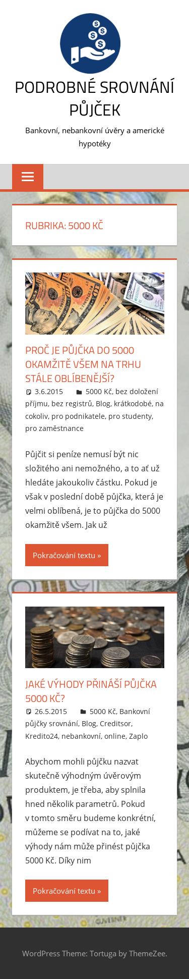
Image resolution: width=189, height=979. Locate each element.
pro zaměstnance (54, 428)
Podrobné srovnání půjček (94, 98)
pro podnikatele (78, 416)
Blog (103, 403)
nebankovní (81, 736)
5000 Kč (99, 391)
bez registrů (71, 403)
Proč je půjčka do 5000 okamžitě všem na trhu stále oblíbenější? (83, 364)
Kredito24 (41, 736)
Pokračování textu (64, 555)
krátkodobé (133, 403)
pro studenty (130, 416)
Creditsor (115, 723)
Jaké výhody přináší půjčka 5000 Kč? (91, 691)
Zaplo (138, 736)
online (114, 736)
